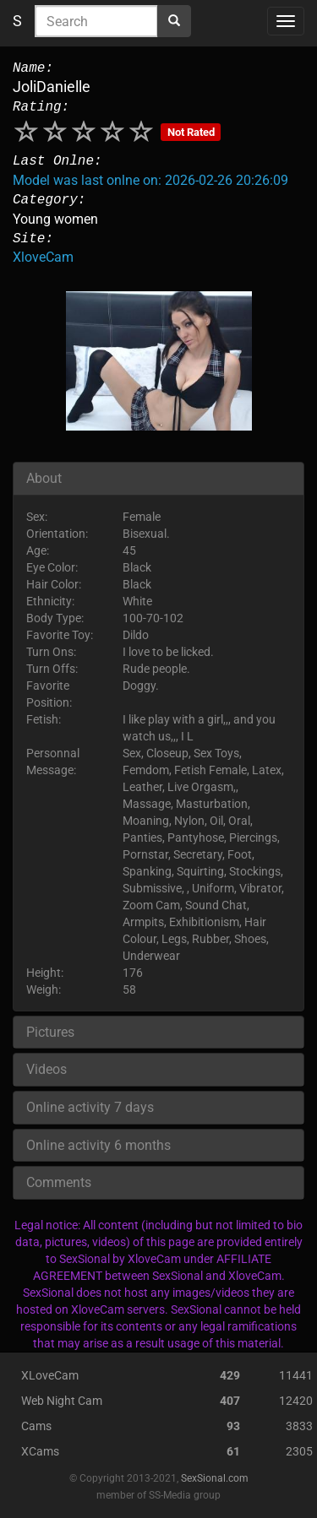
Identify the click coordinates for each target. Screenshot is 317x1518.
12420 (296, 1400)
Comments (58, 1182)
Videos (46, 1069)
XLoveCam (50, 1375)
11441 (296, 1375)
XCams (40, 1451)
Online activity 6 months (98, 1145)
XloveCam (43, 257)
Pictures (50, 1032)
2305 (299, 1451)
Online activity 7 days (90, 1107)
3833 (299, 1426)
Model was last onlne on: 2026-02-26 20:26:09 (150, 180)
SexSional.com (215, 1478)
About (44, 478)
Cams (36, 1426)
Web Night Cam (61, 1400)
